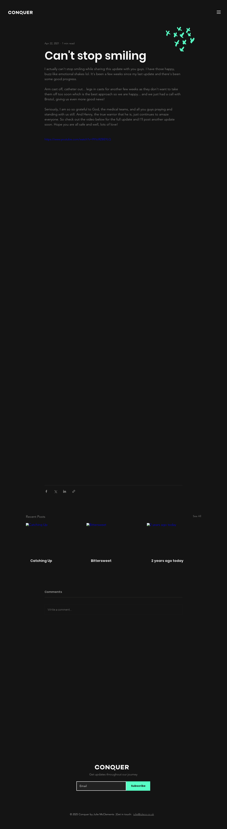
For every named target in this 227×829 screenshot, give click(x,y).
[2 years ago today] (174, 538)
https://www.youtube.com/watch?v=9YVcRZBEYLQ (78, 139)
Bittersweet (101, 560)
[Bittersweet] (113, 538)
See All (197, 516)
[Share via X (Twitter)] (55, 491)
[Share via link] (73, 491)
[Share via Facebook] (46, 491)
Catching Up (41, 560)
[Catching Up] (53, 538)
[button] (219, 12)
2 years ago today (167, 560)
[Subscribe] (138, 786)
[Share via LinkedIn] (64, 491)
